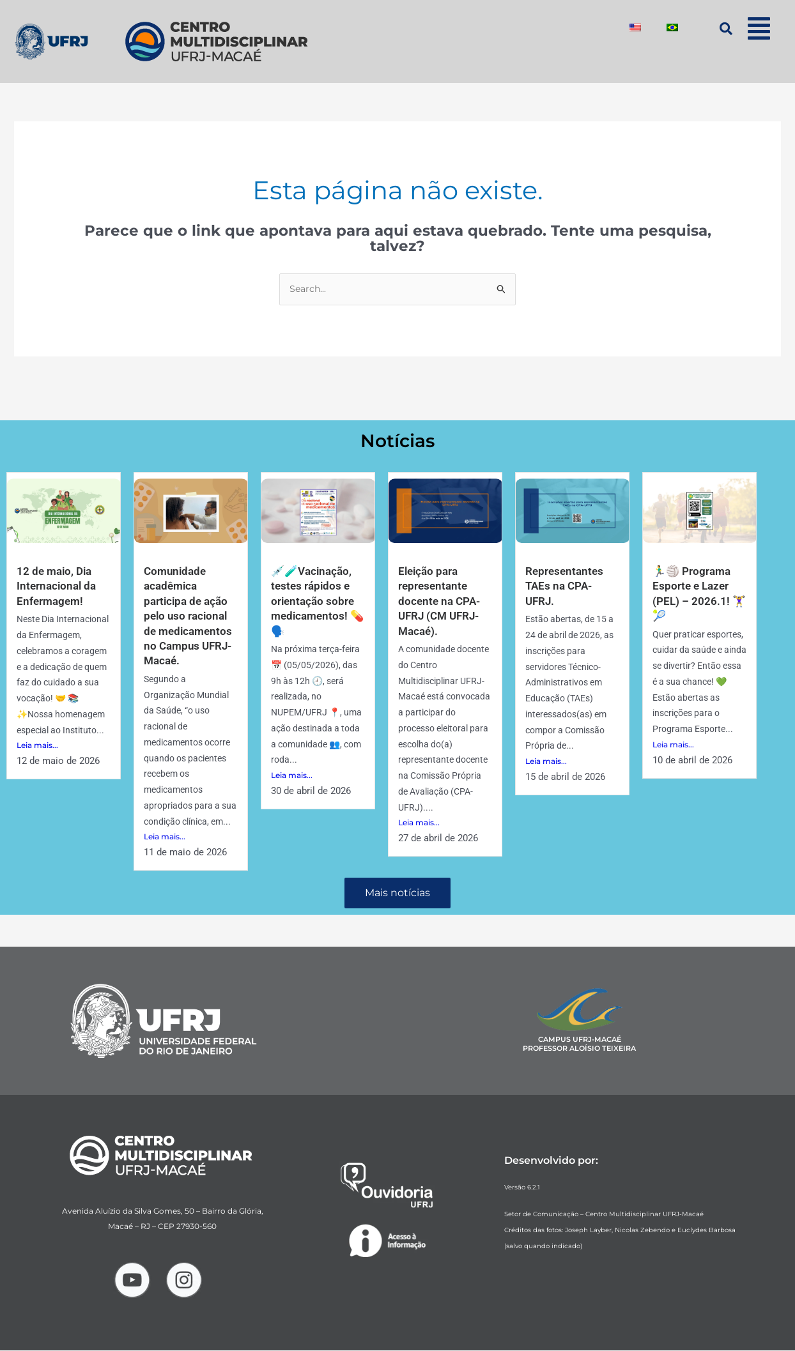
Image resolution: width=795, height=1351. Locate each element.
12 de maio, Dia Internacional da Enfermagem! (58, 586)
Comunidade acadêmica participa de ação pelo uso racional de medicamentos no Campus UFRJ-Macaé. (190, 616)
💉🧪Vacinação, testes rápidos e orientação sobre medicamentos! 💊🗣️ (314, 601)
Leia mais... (37, 746)
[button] (759, 28)
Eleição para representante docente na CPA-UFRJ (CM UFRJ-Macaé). (441, 601)
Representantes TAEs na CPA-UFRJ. (565, 586)
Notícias (397, 440)
